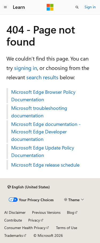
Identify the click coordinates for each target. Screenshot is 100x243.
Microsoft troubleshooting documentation (39, 112)
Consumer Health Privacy (25, 227)
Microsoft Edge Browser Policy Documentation (43, 96)
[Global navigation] (5, 7)
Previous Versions (46, 212)
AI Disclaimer (15, 212)
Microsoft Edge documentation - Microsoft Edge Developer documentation (46, 131)
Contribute (13, 220)
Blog (70, 212)
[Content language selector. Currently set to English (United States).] (28, 187)
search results (42, 77)
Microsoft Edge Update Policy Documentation (42, 151)
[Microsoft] (50, 7)
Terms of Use (66, 227)
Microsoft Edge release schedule (45, 165)
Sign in (90, 6)
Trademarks (13, 235)
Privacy (34, 220)
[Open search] (77, 7)
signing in (25, 67)
